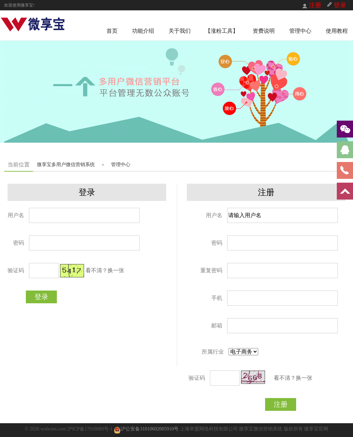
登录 (41, 297)
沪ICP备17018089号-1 (90, 428)
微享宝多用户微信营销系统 (66, 164)
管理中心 (300, 31)
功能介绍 (143, 31)
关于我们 (180, 31)
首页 (112, 31)
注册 (281, 404)
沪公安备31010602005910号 (146, 428)
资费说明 (264, 31)
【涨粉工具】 (221, 31)
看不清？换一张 (104, 270)
